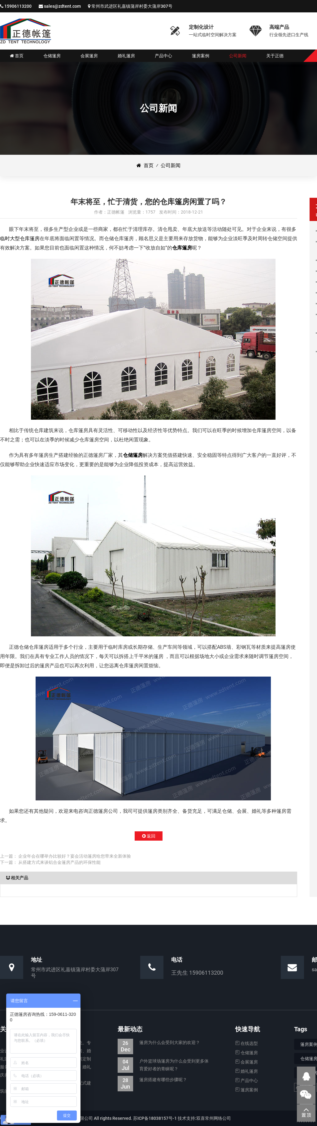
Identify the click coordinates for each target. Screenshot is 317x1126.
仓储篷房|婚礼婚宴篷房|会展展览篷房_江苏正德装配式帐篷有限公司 (25, 31)
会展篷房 (246, 1061)
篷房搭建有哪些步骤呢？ (152, 1080)
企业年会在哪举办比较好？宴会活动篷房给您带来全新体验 (74, 856)
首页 (145, 165)
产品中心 (246, 1080)
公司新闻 (170, 165)
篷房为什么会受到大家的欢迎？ (159, 1042)
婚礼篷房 (246, 1071)
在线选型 (246, 1043)
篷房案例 (246, 1089)
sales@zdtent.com (62, 6)
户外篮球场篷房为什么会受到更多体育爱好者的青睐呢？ (163, 1065)
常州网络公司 (218, 1118)
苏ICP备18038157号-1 (155, 1118)
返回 (148, 836)
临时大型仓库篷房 (20, 238)
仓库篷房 (182, 248)
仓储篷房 (133, 455)
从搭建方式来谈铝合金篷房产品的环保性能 (59, 862)
